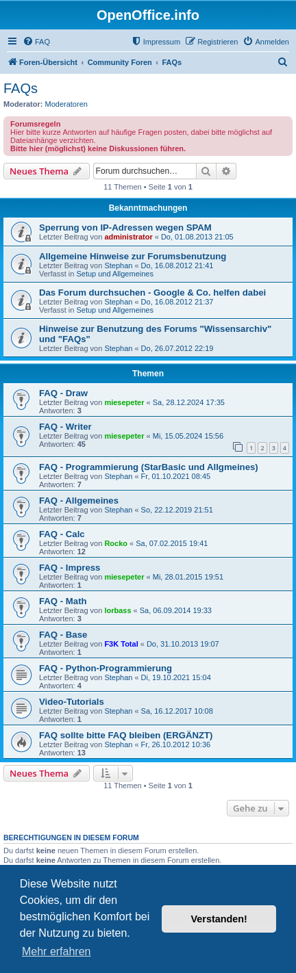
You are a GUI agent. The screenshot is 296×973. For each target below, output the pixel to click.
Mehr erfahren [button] (56, 951)
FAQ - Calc (62, 534)
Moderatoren (66, 104)
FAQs (20, 88)
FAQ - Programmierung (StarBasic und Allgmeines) (148, 467)
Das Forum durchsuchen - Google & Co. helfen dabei (152, 292)
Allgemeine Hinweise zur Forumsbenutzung (132, 256)
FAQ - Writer (65, 426)
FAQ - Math (63, 601)
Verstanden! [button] (219, 918)
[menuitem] (36, 42)
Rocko (115, 543)
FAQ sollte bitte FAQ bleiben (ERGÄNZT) (126, 735)
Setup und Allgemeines (114, 274)
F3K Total (121, 644)
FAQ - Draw (63, 393)
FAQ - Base (63, 635)
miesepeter (124, 402)
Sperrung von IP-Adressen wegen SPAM (125, 227)
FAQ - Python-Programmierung (105, 668)
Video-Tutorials (71, 702)
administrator (128, 237)
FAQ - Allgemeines (79, 500)
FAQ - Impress (69, 567)
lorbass (117, 610)
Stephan (118, 265)
